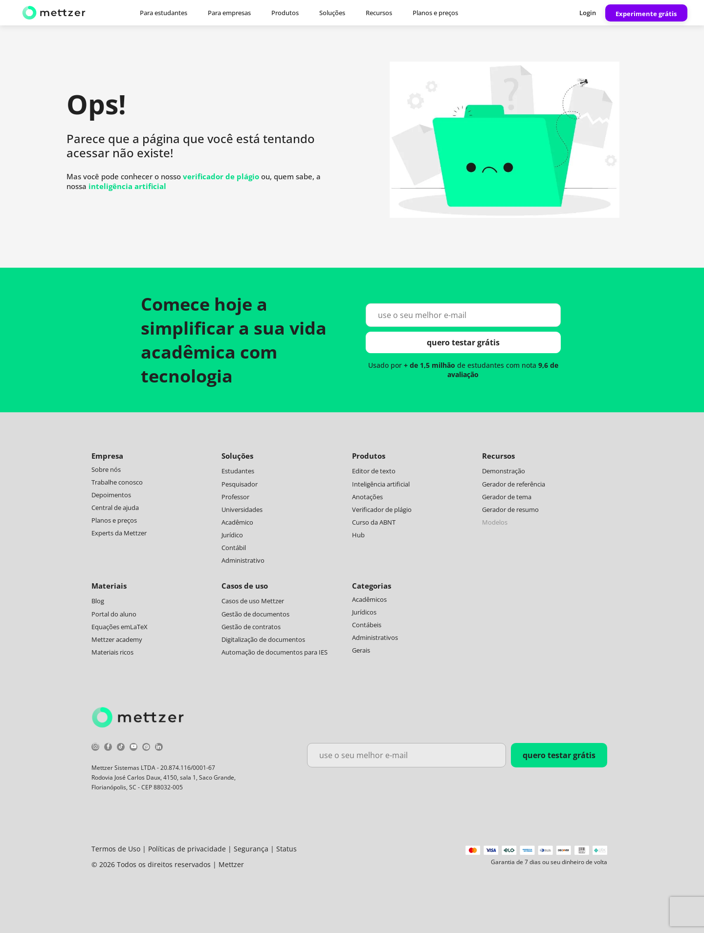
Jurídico (232, 534)
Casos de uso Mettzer (252, 600)
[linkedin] (159, 748)
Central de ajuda (115, 507)
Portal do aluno (113, 614)
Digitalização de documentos (263, 639)
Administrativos (375, 637)
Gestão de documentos (255, 614)
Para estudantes (163, 12)
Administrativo (242, 560)
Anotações (367, 496)
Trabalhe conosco (117, 482)
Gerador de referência (513, 484)
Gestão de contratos (251, 626)
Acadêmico (237, 522)
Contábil (233, 547)
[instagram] (95, 748)
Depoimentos (111, 494)
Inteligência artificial (381, 484)
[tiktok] (121, 748)
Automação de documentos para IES (274, 652)
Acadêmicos (369, 599)
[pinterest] (146, 748)
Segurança (251, 848)
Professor (235, 496)
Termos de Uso (115, 848)
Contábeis (366, 624)
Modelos (494, 522)
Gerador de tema (506, 496)
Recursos (379, 12)
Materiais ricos (112, 652)
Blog (97, 600)
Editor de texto (374, 470)
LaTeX (139, 626)
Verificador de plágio (382, 509)
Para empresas (229, 12)
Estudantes (237, 470)
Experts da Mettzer (119, 533)
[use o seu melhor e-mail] (463, 315)
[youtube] (133, 748)
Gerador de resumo (510, 509)
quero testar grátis (463, 342)
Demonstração (503, 470)
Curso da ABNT (374, 522)
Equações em (110, 626)
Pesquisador (239, 484)
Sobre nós (106, 469)
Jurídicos (364, 612)
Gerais (361, 650)
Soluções (332, 12)
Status (286, 848)
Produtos (285, 12)
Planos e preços (435, 12)
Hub (358, 534)
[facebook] (108, 748)
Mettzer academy (116, 639)
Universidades (242, 509)
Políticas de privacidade (187, 848)
